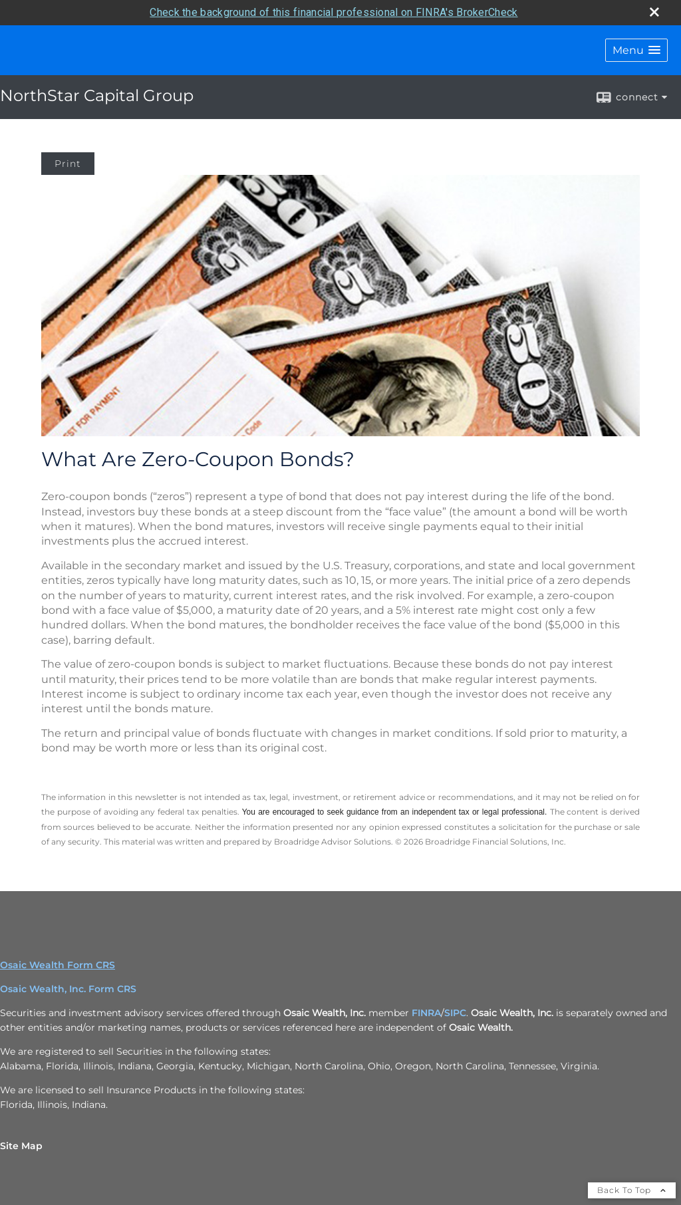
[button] (636, 50)
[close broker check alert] (654, 12)
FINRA (426, 1013)
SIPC (455, 1013)
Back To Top (631, 1190)
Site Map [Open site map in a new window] (21, 1146)
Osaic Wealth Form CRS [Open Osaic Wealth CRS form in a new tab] (57, 965)
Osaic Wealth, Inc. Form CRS (68, 989)
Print (68, 164)
